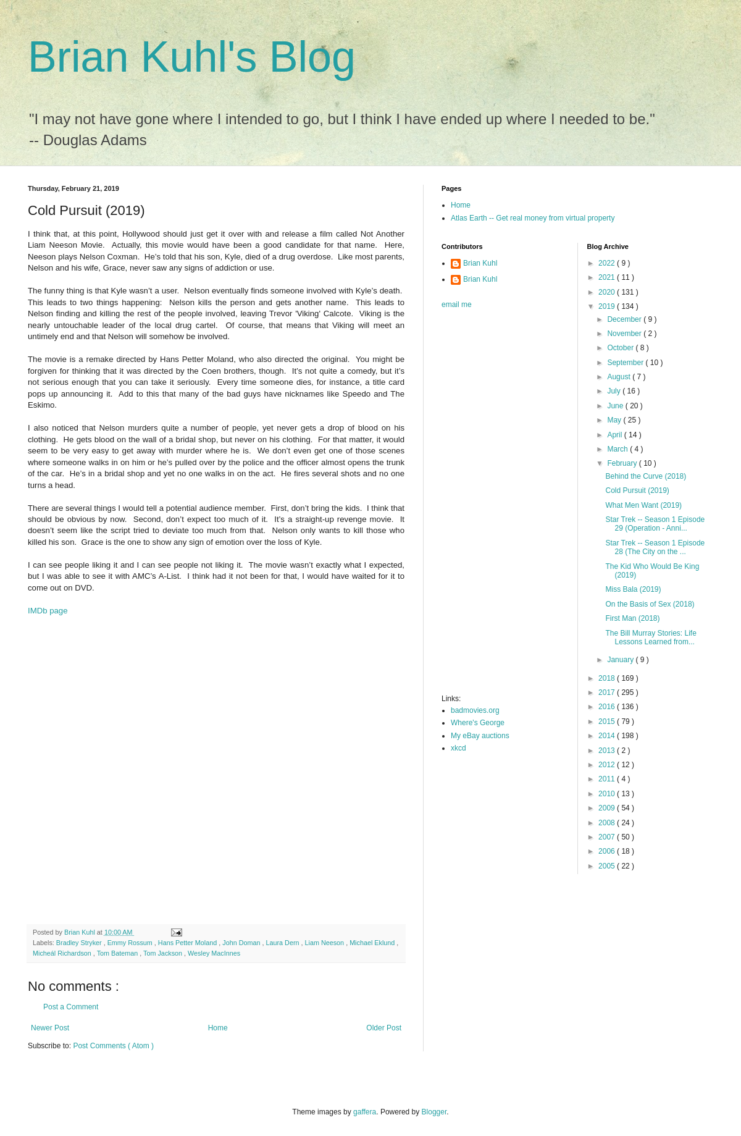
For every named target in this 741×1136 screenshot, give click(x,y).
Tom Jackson (163, 953)
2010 (607, 793)
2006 (607, 851)
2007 (607, 837)
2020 (607, 292)
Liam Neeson (325, 942)
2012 (607, 764)
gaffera (364, 1112)
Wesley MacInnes (214, 953)
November (625, 333)
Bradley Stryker (80, 942)
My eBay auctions (480, 735)
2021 (607, 277)
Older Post (383, 1028)
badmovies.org (475, 710)
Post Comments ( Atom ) (113, 1045)
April (615, 435)
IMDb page (48, 610)
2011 (607, 779)
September (626, 362)
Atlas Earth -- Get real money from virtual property (532, 218)
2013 (607, 750)
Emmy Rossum (130, 942)
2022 (607, 263)
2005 (607, 866)
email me (457, 304)
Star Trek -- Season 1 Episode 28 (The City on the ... (655, 547)
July (614, 391)
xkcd (458, 748)
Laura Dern (283, 942)
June (616, 406)
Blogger (434, 1112)
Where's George (477, 722)
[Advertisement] (149, 770)
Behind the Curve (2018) (645, 476)
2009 (607, 808)
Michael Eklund (373, 942)
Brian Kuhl (480, 263)
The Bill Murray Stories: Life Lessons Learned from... (650, 637)
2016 (607, 706)
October (621, 347)
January (621, 659)
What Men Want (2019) (643, 505)
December (625, 319)
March (618, 449)
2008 (607, 822)
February (622, 463)
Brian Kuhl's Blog (192, 57)
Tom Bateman (118, 953)
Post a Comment (70, 1007)
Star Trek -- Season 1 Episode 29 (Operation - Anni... (655, 523)
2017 (607, 692)
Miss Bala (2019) (633, 589)
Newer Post (50, 1028)
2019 (607, 306)
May (615, 420)
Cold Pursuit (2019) (637, 490)
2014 (607, 735)
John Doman (242, 942)
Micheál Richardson (63, 953)
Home (218, 1028)
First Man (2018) (632, 618)
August (619, 376)
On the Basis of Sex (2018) (649, 604)
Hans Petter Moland (188, 942)
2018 (607, 678)
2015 (607, 721)
